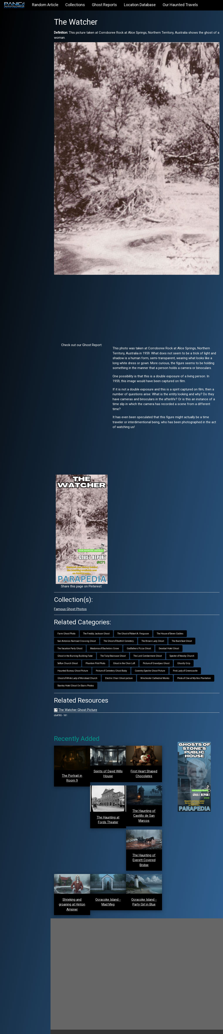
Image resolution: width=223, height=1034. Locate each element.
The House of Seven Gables (174, 628)
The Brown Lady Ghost (156, 635)
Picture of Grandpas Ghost (160, 658)
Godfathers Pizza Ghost (143, 643)
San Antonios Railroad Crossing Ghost (80, 635)
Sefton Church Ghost (71, 658)
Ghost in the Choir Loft (128, 658)
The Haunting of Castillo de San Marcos (145, 809)
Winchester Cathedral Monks (158, 673)
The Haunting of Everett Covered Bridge (145, 853)
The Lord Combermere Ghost (151, 650)
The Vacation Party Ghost (73, 643)
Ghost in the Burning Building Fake (78, 650)
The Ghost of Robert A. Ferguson (137, 628)
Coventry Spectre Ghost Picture (154, 665)
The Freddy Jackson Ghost (100, 628)
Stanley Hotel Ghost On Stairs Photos (79, 680)
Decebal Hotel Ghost (173, 643)
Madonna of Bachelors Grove (108, 643)
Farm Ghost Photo (70, 628)
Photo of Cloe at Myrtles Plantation (198, 673)
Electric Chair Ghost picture (123, 673)
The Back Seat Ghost (186, 635)
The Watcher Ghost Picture (81, 704)
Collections (75, 4)
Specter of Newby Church (186, 650)
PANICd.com (85, 1028)
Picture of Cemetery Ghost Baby (115, 665)
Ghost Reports (104, 4)
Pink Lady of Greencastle (189, 665)
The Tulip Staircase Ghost (117, 650)
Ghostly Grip (187, 658)
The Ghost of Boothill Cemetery (123, 635)
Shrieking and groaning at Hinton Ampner (75, 897)
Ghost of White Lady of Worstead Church (81, 673)
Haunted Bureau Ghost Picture (76, 665)
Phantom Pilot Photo (99, 658)
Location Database (140, 4)
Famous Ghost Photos (74, 604)
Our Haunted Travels (180, 4)
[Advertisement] (139, 303)
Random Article (45, 4)
